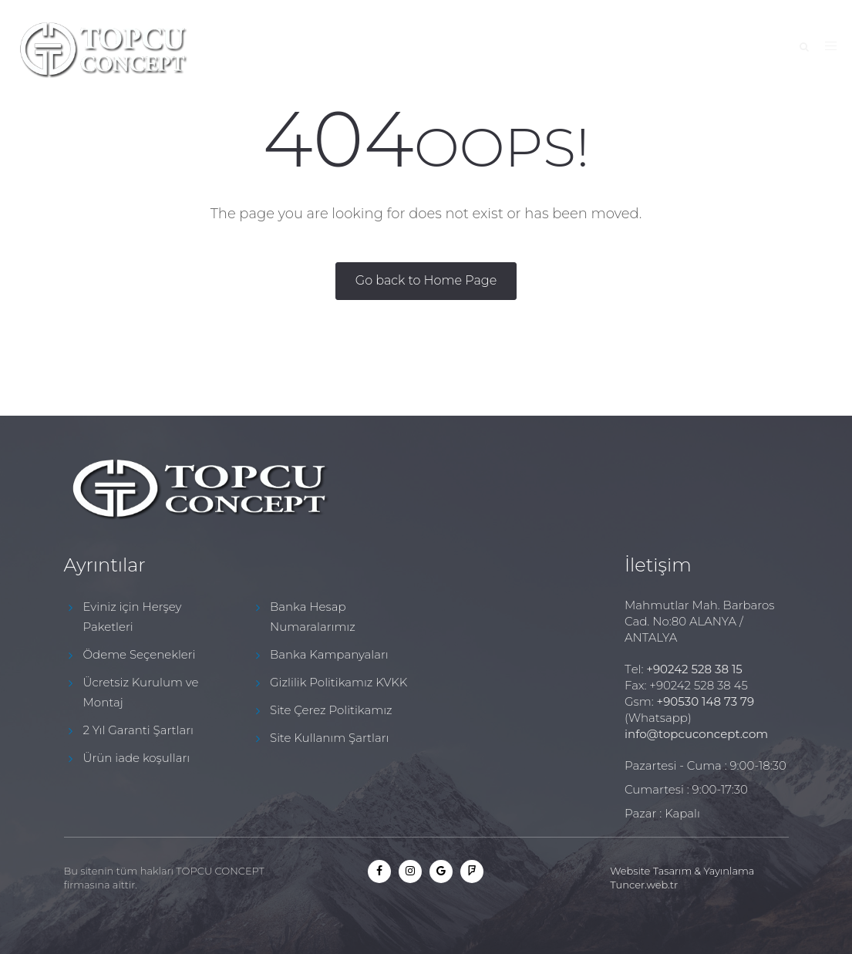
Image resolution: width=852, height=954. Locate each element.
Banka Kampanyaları (329, 654)
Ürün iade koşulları (136, 757)
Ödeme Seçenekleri (139, 654)
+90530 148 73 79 (705, 701)
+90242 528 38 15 (694, 669)
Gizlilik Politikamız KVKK (338, 682)
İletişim (739, 48)
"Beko (606, 48)
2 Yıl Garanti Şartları (138, 730)
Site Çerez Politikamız (331, 710)
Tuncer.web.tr (644, 884)
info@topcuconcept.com (696, 733)
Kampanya (445, 48)
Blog (670, 48)
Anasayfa (255, 48)
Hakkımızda (349, 48)
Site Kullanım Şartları (329, 737)
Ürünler (532, 48)
